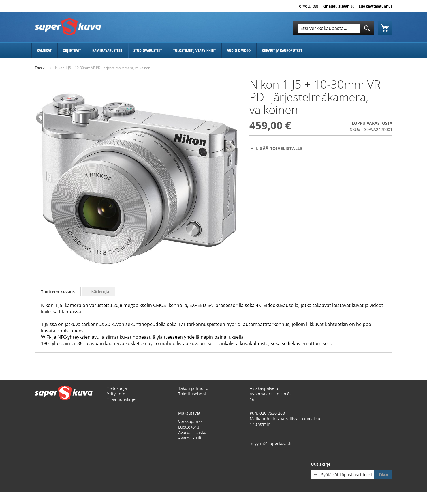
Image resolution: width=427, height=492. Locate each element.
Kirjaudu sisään (336, 6)
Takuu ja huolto (193, 388)
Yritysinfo (116, 393)
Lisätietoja (98, 291)
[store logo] (68, 26)
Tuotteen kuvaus (58, 291)
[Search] (367, 28)
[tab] (58, 291)
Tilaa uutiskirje (121, 399)
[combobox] (334, 28)
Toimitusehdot (192, 393)
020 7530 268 (272, 413)
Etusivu (40, 67)
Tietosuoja (117, 388)
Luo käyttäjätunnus (375, 6)
